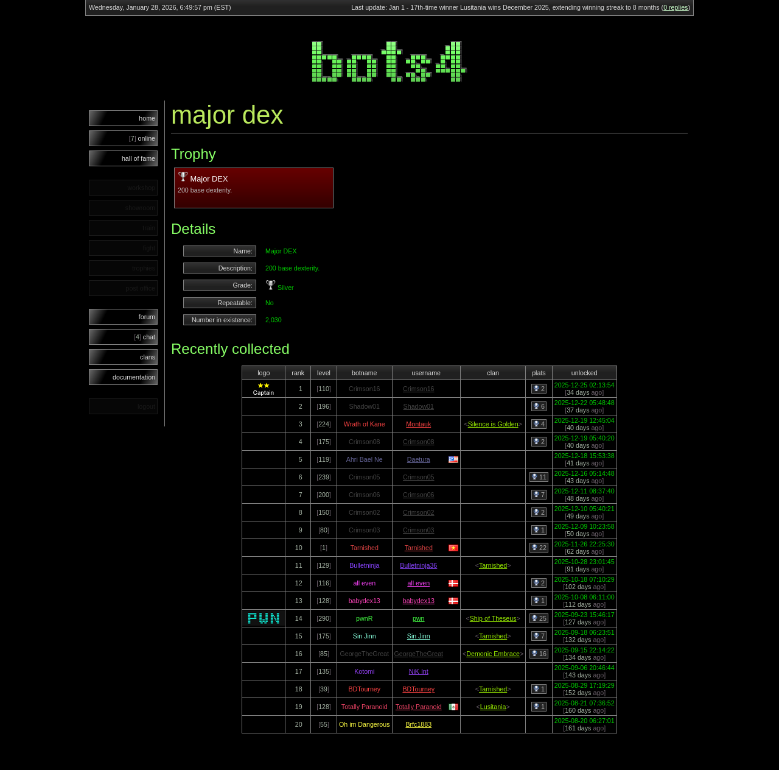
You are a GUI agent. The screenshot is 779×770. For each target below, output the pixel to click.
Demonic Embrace (493, 653)
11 (539, 477)
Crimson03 (419, 530)
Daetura (418, 459)
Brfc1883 (418, 724)
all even (418, 583)
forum (147, 316)
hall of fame (138, 158)
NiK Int (418, 671)
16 (539, 653)
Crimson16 (419, 388)
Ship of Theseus (493, 618)
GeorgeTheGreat (419, 653)
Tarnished (419, 547)
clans (147, 357)
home (147, 118)
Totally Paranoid (419, 706)
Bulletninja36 (418, 565)
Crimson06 (419, 494)
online (142, 138)
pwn (419, 618)
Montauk (418, 424)
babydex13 (419, 600)
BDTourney (418, 689)
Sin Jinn (418, 636)
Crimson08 (419, 441)
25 (539, 618)
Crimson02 (419, 512)
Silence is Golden (493, 424)
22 (539, 547)
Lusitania (493, 706)
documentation (134, 377)
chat (144, 337)
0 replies (675, 7)
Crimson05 (419, 477)
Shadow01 (418, 406)
